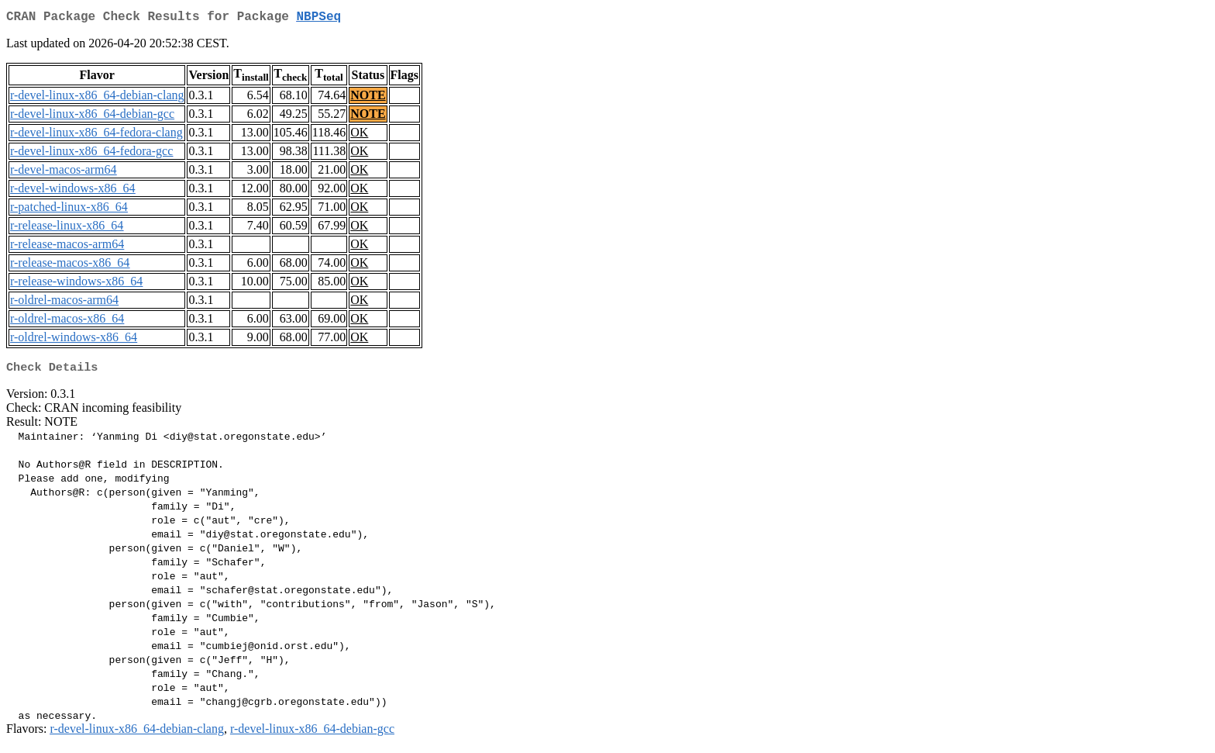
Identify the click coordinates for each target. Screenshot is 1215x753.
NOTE (367, 98)
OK (359, 135)
